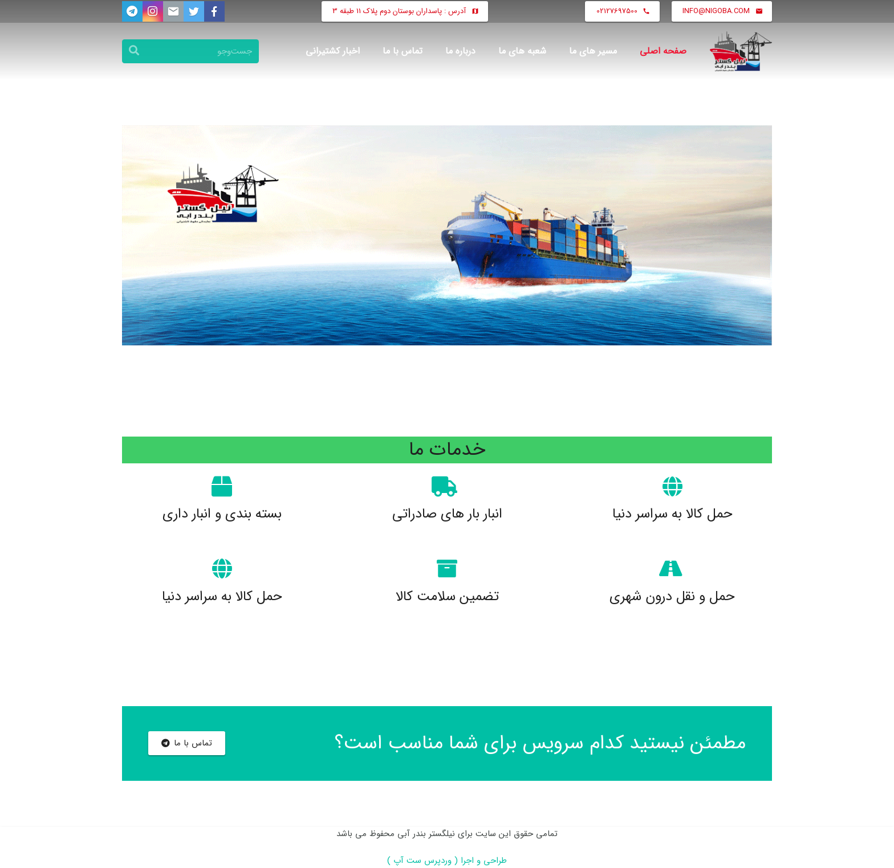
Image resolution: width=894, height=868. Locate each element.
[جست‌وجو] (190, 51)
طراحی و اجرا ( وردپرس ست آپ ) (447, 860)
